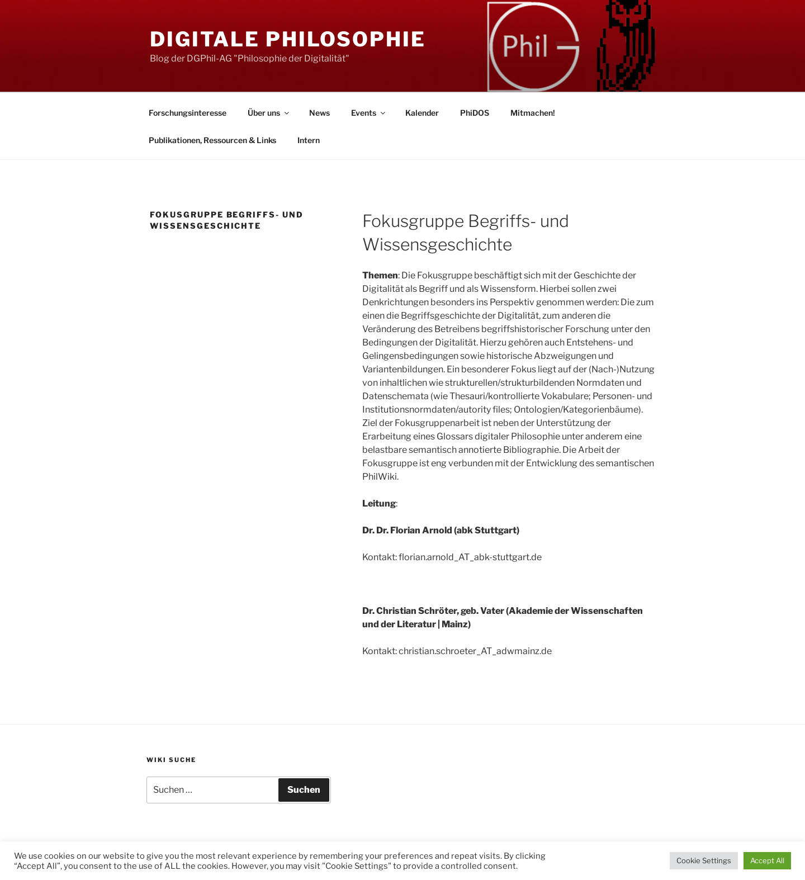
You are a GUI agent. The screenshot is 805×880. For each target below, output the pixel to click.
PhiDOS (474, 112)
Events (369, 112)
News (319, 112)
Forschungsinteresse (187, 112)
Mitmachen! (532, 112)
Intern (308, 140)
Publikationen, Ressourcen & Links (212, 140)
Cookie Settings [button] (703, 860)
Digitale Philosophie (288, 39)
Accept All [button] (767, 860)
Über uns (269, 112)
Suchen (303, 789)
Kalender (422, 112)
